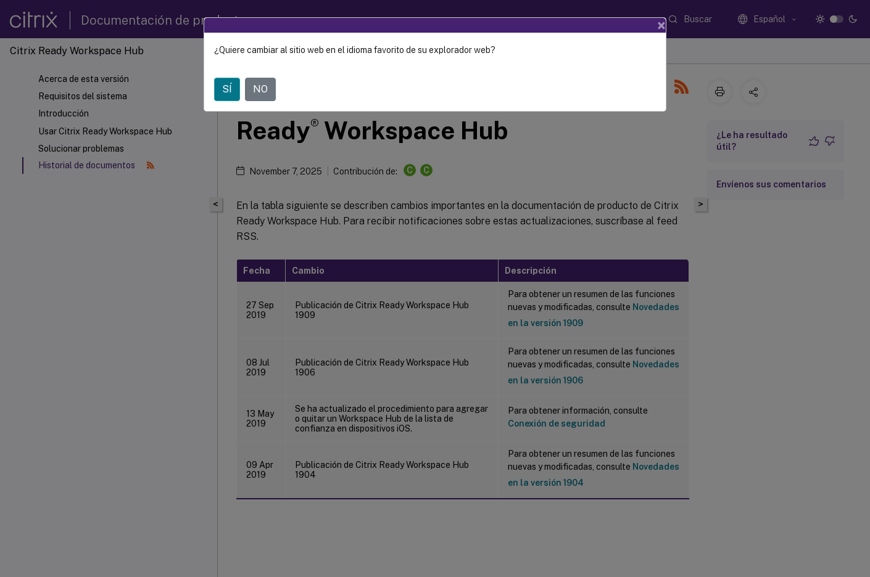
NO (260, 89)
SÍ (227, 89)
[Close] (661, 25)
